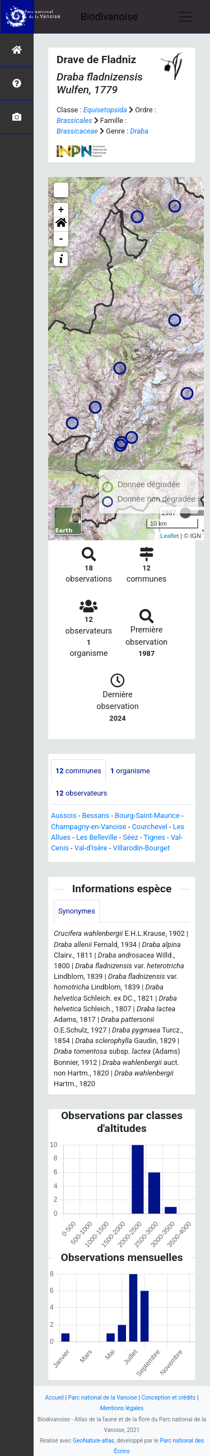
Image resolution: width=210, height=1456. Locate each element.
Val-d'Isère (91, 848)
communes (78, 771)
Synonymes (76, 911)
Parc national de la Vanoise (102, 1397)
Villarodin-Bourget (141, 848)
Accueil (54, 1397)
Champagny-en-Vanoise (89, 826)
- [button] (61, 239)
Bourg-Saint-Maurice (147, 815)
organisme (130, 771)
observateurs (81, 793)
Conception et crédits (168, 1397)
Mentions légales (122, 1408)
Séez (130, 837)
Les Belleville (96, 837)
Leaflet (169, 535)
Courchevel (149, 826)
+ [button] (61, 210)
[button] (61, 224)
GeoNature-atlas (93, 1440)
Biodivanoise (109, 16)
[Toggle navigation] (185, 17)
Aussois (64, 815)
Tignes (154, 837)
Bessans (95, 815)
